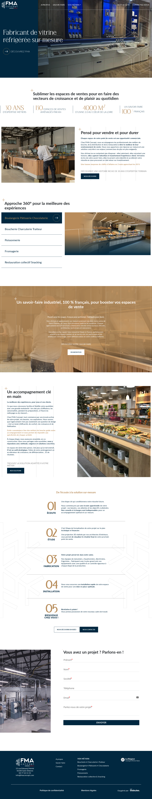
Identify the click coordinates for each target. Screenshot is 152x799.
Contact (59, 766)
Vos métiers (73, 5)
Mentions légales (88, 790)
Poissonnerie (82, 773)
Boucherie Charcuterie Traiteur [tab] (23, 229)
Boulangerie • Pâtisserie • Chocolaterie (93, 765)
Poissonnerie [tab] (12, 240)
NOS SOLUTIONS (15, 471)
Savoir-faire (59, 5)
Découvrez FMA (20, 51)
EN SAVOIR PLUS (76, 352)
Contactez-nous (140, 5)
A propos (45, 5)
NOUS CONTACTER (89, 629)
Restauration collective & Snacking (91, 776)
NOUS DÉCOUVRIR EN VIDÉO (66, 629)
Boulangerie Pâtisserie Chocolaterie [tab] (32, 218)
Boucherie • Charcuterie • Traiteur (91, 762)
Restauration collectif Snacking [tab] (23, 262)
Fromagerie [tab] (12, 251)
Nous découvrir (90, 176)
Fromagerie (81, 769)
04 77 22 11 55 (123, 5)
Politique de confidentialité (52, 790)
